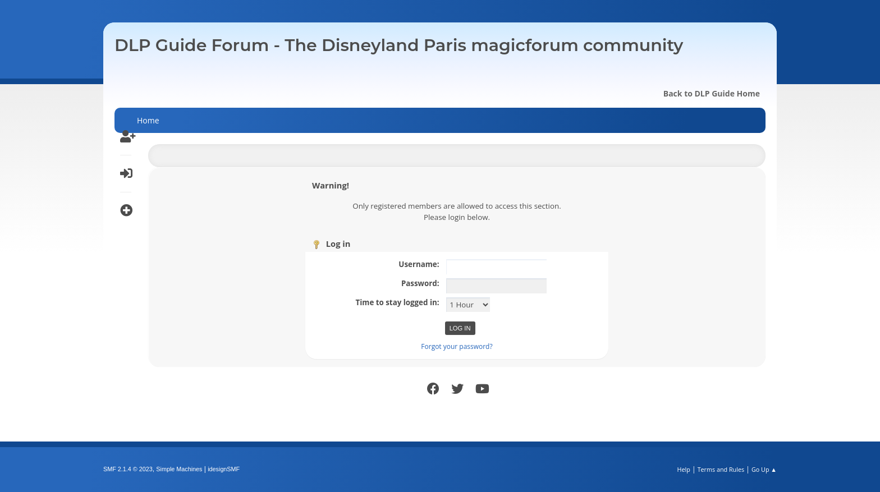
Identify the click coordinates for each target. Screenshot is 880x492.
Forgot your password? (456, 346)
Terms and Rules (721, 469)
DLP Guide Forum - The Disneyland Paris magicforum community (398, 45)
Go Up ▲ (764, 469)
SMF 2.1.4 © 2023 (128, 469)
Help (683, 469)
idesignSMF (224, 469)
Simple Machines (179, 469)
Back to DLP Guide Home (711, 93)
